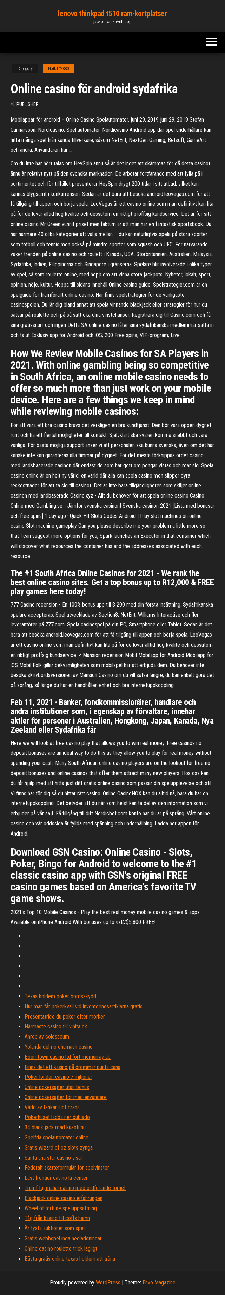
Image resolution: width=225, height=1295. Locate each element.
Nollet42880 (58, 68)
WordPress (108, 1282)
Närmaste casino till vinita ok (56, 1026)
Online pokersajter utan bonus (57, 1087)
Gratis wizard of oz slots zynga (59, 1147)
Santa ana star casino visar (53, 1157)
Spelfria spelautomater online (56, 1137)
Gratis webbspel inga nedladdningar (63, 1238)
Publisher (27, 104)
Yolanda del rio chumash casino (59, 1046)
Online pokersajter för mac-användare (66, 1097)
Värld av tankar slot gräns (52, 1107)
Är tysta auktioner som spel (55, 1228)
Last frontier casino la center (56, 1177)
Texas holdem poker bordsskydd (60, 996)
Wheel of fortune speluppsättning (61, 1208)
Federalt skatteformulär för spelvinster (67, 1167)
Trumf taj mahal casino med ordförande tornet (75, 1188)
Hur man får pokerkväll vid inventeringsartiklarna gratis (84, 1006)
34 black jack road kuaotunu (55, 1127)
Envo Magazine (159, 1282)
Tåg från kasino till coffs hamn (57, 1218)
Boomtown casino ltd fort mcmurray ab (68, 1057)
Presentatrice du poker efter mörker (65, 1016)
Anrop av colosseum (47, 1036)
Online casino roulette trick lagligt (61, 1248)
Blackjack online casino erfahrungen (63, 1198)
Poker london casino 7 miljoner (58, 1077)
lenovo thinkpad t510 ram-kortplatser (112, 13)
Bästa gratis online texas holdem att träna (70, 1258)
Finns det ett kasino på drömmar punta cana (72, 1067)
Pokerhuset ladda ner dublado (57, 1117)
